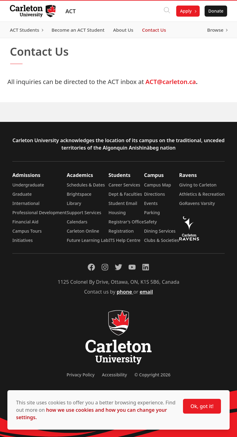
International (26, 203)
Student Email (123, 203)
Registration (121, 231)
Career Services (124, 185)
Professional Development (39, 212)
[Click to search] (167, 11)
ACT (70, 11)
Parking (152, 212)
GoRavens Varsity (197, 203)
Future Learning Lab (87, 240)
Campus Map (157, 185)
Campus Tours (27, 231)
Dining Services (160, 231)
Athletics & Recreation (202, 194)
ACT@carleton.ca (170, 82)
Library (74, 203)
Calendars (77, 222)
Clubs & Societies (161, 240)
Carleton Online (83, 231)
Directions (154, 194)
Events (151, 203)
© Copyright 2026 (152, 375)
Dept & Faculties (125, 194)
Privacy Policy (80, 375)
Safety (150, 222)
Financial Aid (25, 222)
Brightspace (79, 194)
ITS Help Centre (125, 240)
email (146, 291)
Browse (215, 30)
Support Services (84, 212)
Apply (186, 11)
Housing (117, 212)
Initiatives (22, 240)
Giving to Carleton (198, 185)
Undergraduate (28, 185)
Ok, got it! (202, 406)
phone (125, 291)
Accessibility (114, 375)
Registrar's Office (126, 222)
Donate (215, 11)
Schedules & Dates (86, 185)
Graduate (22, 194)
